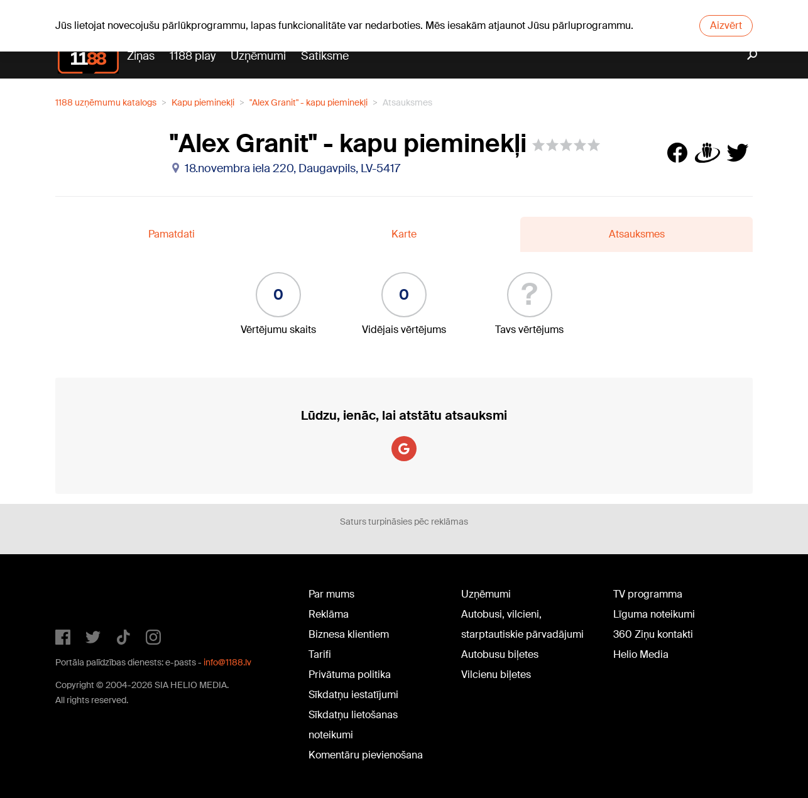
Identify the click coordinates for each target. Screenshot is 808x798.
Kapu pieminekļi (203, 102)
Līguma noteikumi (654, 614)
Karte (404, 234)
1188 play (193, 55)
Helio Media (641, 654)
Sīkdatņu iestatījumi (353, 694)
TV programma (647, 594)
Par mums (331, 594)
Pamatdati (171, 234)
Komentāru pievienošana (365, 755)
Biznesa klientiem (348, 634)
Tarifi (319, 654)
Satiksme (325, 55)
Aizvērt (726, 25)
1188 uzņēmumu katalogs (105, 102)
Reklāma (328, 614)
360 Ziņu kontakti (653, 634)
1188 (81, 596)
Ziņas (141, 55)
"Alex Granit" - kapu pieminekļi (308, 102)
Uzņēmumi (258, 55)
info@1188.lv (227, 662)
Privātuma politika (349, 674)
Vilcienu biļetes (496, 674)
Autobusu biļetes (499, 654)
